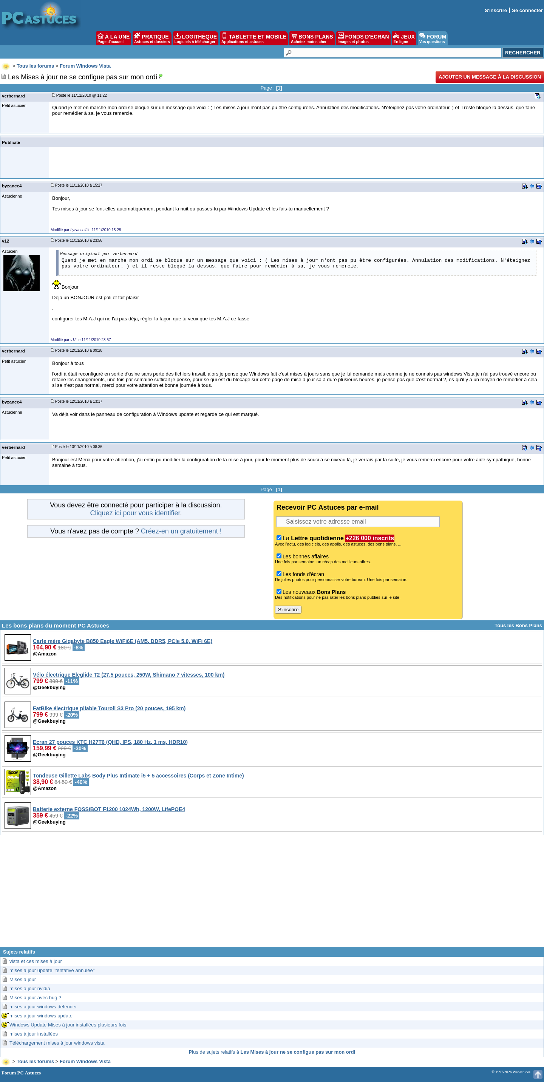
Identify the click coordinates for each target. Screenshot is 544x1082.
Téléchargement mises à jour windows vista (56, 1043)
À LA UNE (113, 38)
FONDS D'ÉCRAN (363, 38)
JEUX (403, 38)
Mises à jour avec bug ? (35, 997)
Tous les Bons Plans (518, 625)
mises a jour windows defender (43, 1006)
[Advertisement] (272, 894)
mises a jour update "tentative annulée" (51, 970)
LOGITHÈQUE (196, 38)
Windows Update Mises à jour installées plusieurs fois (67, 1025)
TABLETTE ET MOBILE (253, 38)
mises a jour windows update (41, 1016)
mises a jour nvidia (29, 988)
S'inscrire (496, 10)
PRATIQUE (152, 38)
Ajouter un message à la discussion (490, 77)
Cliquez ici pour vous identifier (135, 513)
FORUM (432, 38)
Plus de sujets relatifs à (272, 1052)
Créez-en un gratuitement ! (181, 531)
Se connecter (527, 10)
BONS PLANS (312, 38)
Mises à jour (22, 979)
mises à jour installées (33, 1034)
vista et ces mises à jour (35, 961)
